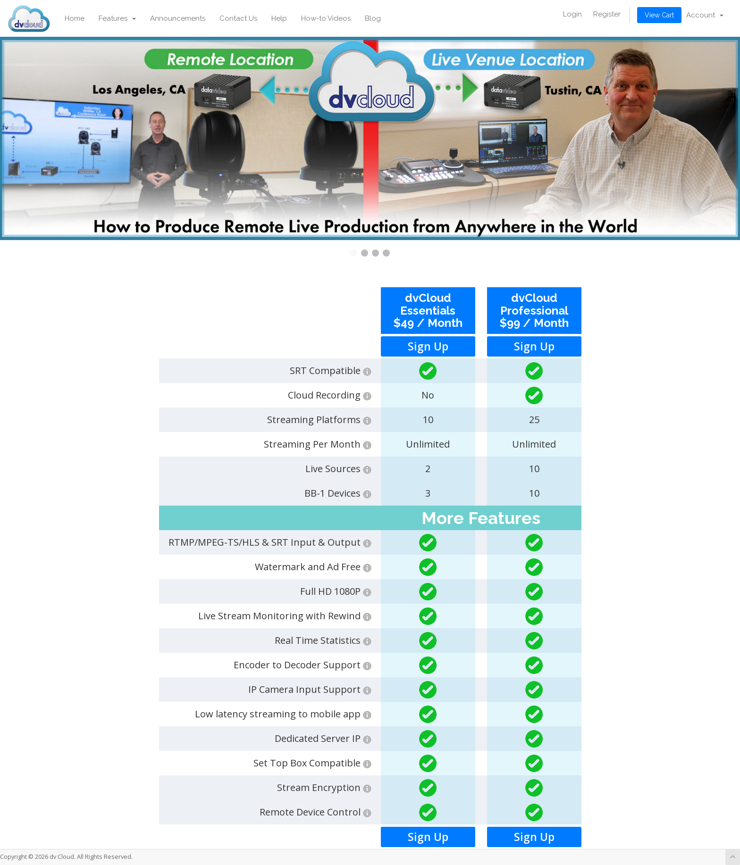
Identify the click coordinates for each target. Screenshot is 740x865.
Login (572, 14)
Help (279, 18)
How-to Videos (326, 18)
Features (117, 18)
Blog (373, 18)
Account (704, 15)
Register (607, 14)
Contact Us (238, 18)
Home (74, 18)
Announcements (177, 18)
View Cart (659, 15)
